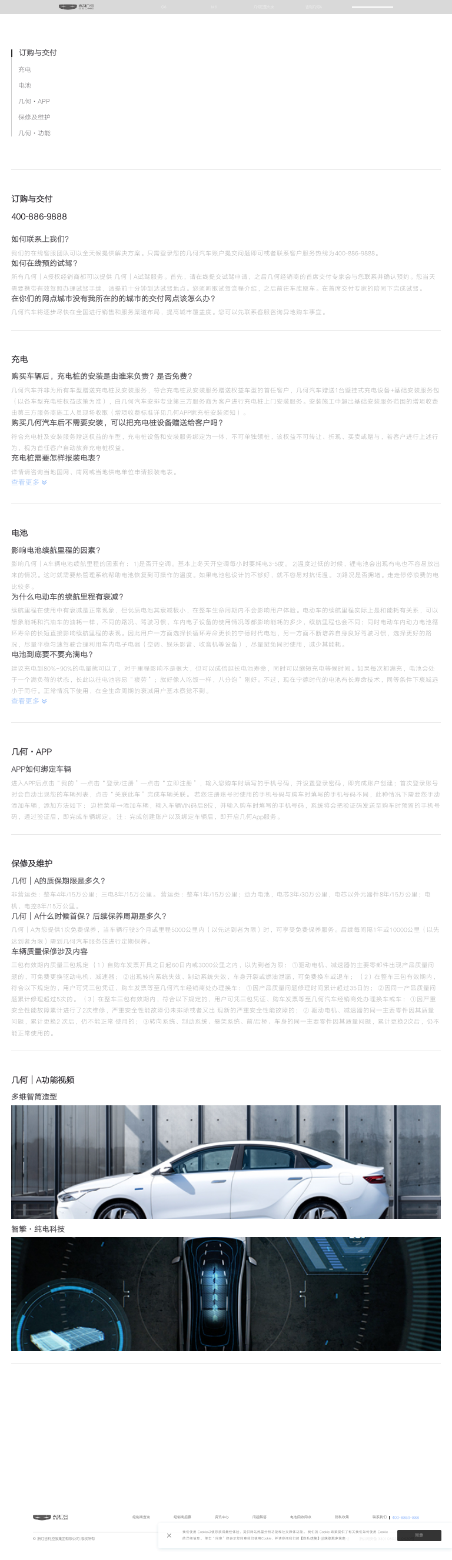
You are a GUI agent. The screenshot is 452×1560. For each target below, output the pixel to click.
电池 (24, 222)
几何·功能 (34, 269)
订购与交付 (38, 190)
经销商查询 (141, 1532)
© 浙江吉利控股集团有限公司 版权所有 (64, 1553)
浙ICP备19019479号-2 (330, 1553)
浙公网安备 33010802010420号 (386, 1553)
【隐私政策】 (310, 1538)
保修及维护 (34, 254)
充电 (24, 206)
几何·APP (34, 238)
